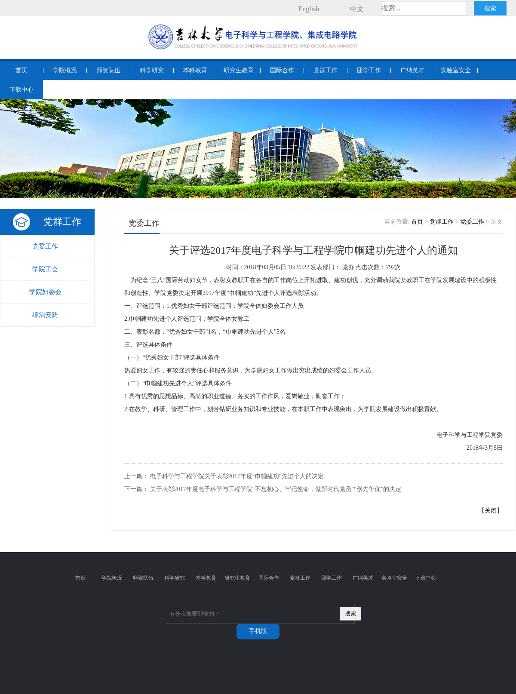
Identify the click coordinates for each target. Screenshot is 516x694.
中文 (357, 8)
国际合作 (282, 70)
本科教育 (195, 70)
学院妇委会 (45, 292)
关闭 (491, 510)
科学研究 (152, 70)
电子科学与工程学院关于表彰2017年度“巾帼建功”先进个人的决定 (237, 476)
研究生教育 (239, 70)
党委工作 (45, 246)
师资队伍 (108, 70)
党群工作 (325, 70)
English (308, 8)
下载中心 (21, 89)
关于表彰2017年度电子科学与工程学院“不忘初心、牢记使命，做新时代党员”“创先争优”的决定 (276, 489)
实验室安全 (456, 70)
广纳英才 (412, 70)
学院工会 (45, 269)
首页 (21, 70)
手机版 (258, 631)
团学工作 (369, 70)
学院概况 (65, 70)
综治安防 (45, 314)
